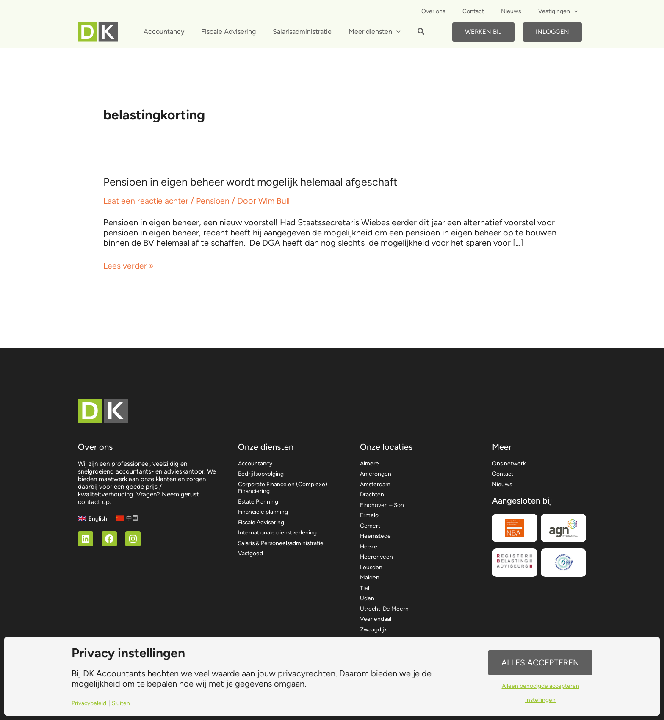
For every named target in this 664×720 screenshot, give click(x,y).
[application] (576, 11)
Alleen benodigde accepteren (540, 686)
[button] (408, 32)
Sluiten (124, 703)
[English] (93, 507)
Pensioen (216, 201)
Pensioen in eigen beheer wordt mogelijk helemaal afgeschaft (253, 181)
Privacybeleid (90, 703)
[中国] (128, 507)
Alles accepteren (540, 662)
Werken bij (483, 32)
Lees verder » (128, 265)
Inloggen (552, 32)
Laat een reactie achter (147, 201)
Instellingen (540, 701)
